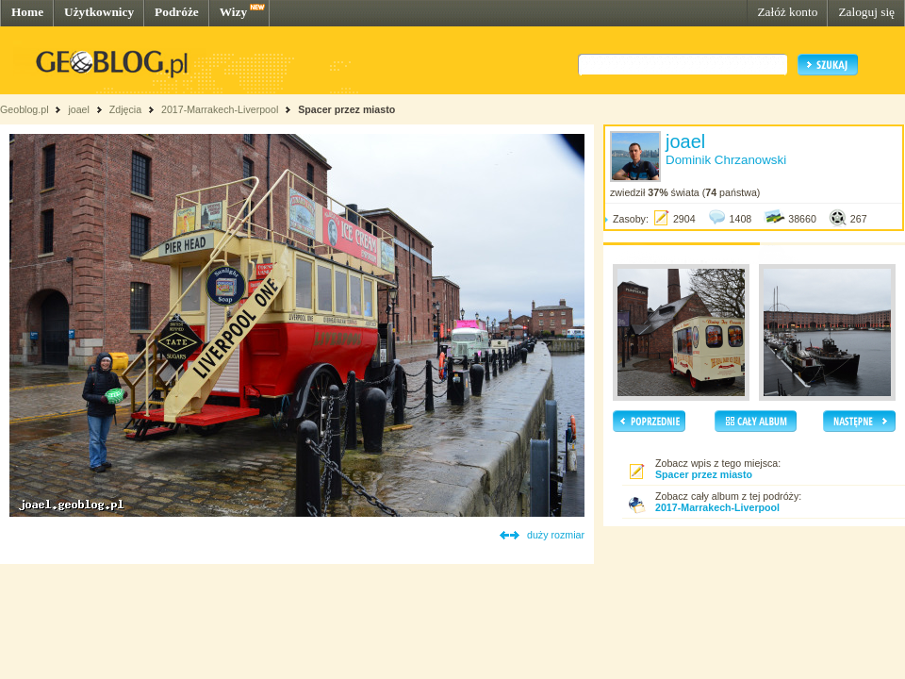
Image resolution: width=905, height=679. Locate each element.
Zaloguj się (866, 12)
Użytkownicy (99, 12)
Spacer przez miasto (346, 109)
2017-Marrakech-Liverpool (219, 109)
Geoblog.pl (24, 109)
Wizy (233, 12)
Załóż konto (787, 12)
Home (27, 12)
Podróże (177, 12)
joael (79, 109)
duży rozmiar (555, 534)
